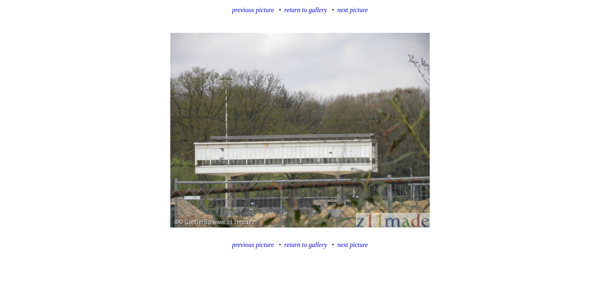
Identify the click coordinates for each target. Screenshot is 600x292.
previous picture (253, 9)
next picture (352, 9)
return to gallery (305, 9)
